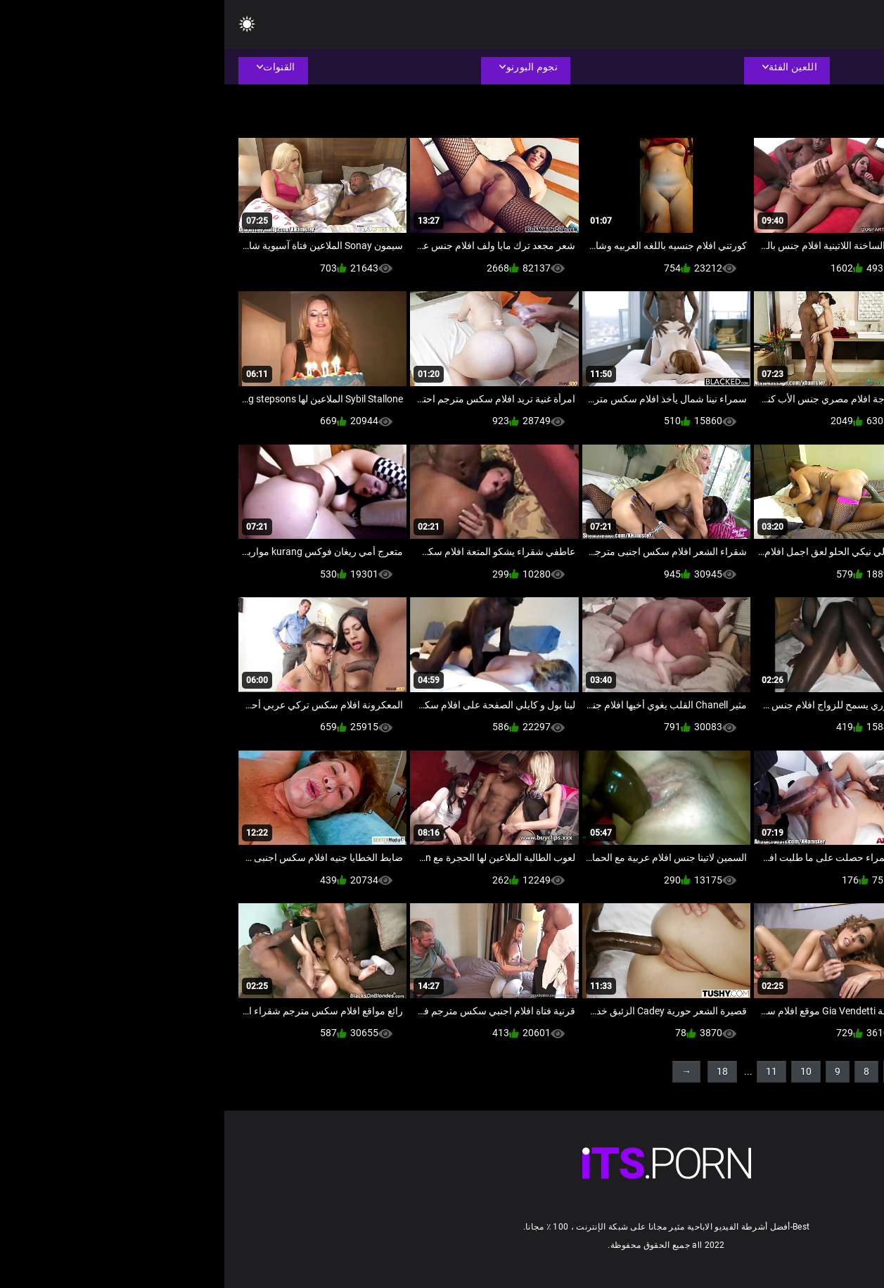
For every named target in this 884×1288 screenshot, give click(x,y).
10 (581, 1071)
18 (498, 1071)
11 (547, 1071)
